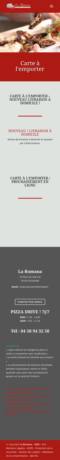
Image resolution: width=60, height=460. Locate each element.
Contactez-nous (30, 301)
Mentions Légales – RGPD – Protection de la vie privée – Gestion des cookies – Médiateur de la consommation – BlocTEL (30, 452)
